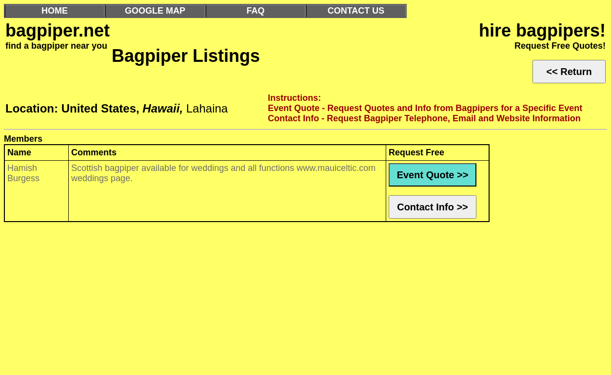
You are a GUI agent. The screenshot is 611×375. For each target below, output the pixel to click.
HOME (54, 11)
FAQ (255, 11)
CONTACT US (356, 11)
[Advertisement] (296, 301)
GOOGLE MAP (155, 11)
